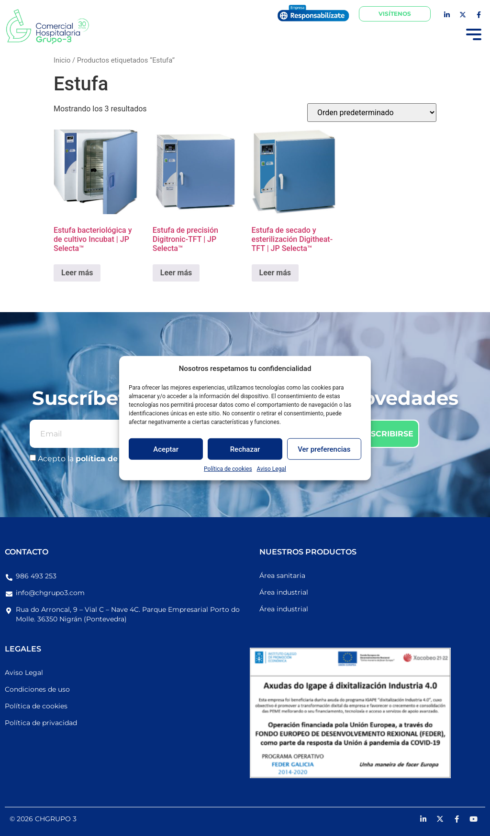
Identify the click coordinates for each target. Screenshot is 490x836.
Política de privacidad (41, 722)
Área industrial (283, 592)
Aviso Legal (271, 469)
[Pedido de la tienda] (371, 112)
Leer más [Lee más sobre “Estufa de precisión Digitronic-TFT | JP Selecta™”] (176, 272)
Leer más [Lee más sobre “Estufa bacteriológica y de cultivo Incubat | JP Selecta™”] (77, 272)
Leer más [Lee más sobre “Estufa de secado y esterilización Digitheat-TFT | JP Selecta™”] (275, 272)
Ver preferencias (324, 449)
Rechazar (245, 449)
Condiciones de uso (37, 689)
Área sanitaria (282, 575)
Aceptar (165, 449)
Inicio (62, 60)
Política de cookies (228, 469)
